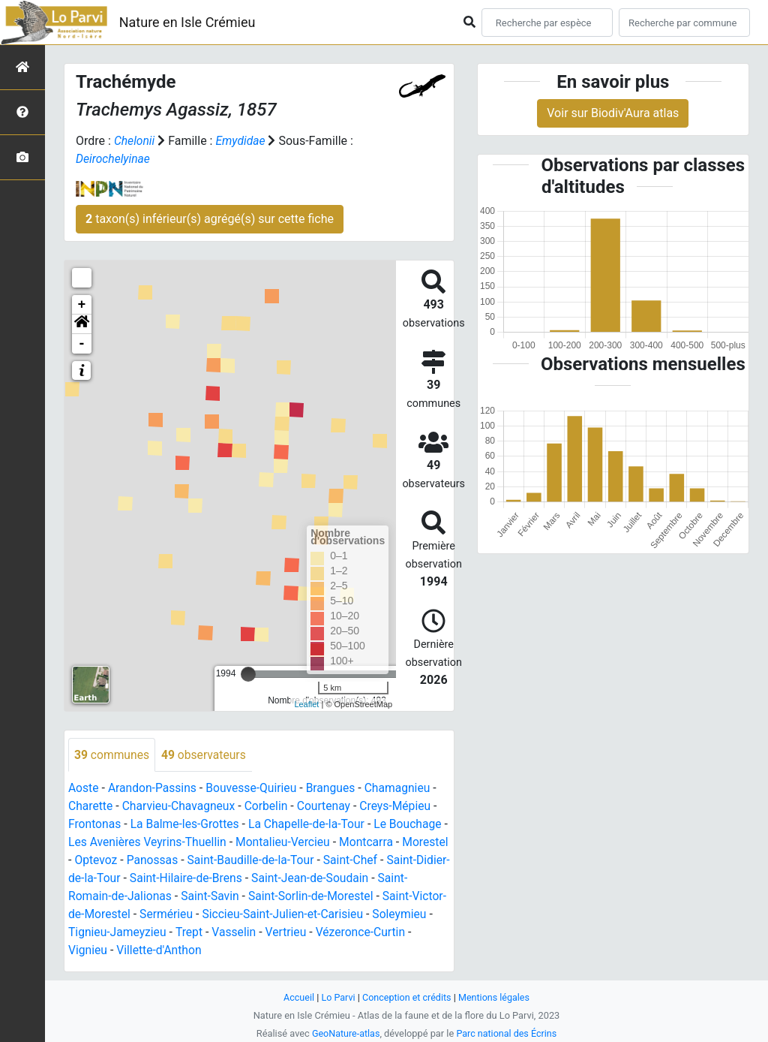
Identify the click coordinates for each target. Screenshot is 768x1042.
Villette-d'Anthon (202, 951)
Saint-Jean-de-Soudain (380, 879)
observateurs (206, 755)
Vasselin (301, 933)
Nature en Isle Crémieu (187, 22)
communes (112, 755)
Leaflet (306, 704)
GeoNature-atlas (345, 1033)
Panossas (204, 861)
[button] (82, 324)
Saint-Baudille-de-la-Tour (304, 861)
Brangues (335, 789)
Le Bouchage (414, 825)
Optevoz (146, 861)
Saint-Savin (243, 897)
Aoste (83, 789)
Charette (91, 807)
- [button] (82, 344)
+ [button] (82, 305)
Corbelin (270, 807)
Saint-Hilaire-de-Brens (253, 879)
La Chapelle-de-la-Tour (311, 825)
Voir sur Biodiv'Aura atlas (613, 113)
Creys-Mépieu (401, 807)
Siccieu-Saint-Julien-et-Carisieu (352, 915)
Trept (255, 933)
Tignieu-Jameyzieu (183, 933)
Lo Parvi (337, 997)
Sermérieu (233, 915)
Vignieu (129, 951)
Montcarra (378, 843)
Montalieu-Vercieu (293, 843)
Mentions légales (495, 997)
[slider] (248, 674)
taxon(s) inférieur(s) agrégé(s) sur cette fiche (210, 219)
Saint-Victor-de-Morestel (132, 915)
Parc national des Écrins (507, 1033)
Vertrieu (354, 933)
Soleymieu (96, 933)
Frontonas (95, 825)
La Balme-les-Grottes (186, 825)
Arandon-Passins (154, 789)
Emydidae (242, 141)
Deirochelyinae (114, 159)
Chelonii (135, 141)
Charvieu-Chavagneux (180, 807)
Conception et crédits (407, 997)
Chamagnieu (404, 789)
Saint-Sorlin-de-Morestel (346, 897)
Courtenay (329, 807)
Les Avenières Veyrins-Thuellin (155, 843)
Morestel (92, 861)
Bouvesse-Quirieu (255, 789)
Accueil (297, 997)
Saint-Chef (406, 861)
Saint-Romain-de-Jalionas (136, 897)
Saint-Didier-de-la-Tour (127, 879)
